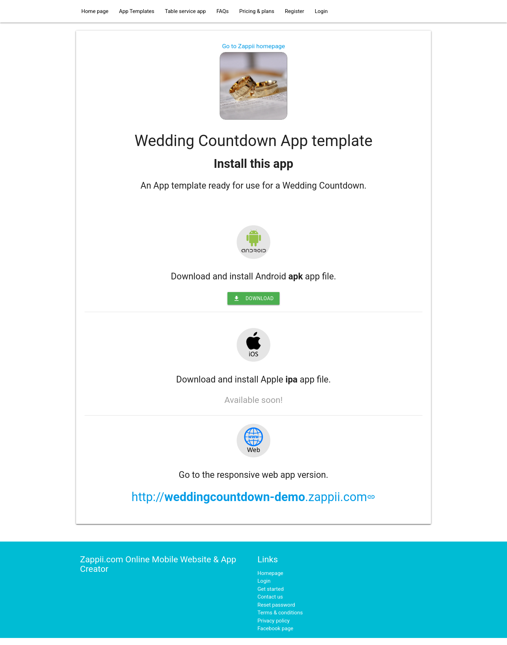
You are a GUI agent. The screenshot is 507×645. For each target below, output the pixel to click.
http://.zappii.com (254, 497)
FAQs (223, 11)
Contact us (270, 597)
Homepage (270, 573)
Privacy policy (273, 621)
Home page (94, 11)
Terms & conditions (280, 612)
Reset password (276, 605)
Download (253, 298)
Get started (270, 589)
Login (321, 11)
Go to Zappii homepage (253, 46)
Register (294, 11)
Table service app (185, 11)
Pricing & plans (256, 11)
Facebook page (275, 628)
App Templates (136, 11)
